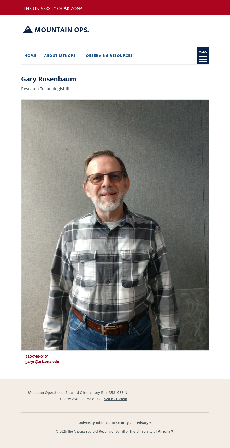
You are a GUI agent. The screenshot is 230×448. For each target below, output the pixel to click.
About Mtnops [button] (61, 56)
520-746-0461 (37, 356)
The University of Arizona (149, 431)
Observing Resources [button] (110, 56)
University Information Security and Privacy (113, 423)
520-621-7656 (115, 399)
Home (30, 56)
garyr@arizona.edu (42, 362)
